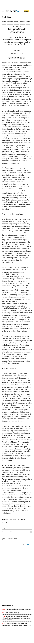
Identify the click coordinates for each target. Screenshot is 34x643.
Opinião (6, 17)
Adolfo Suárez (11, 532)
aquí (28, 544)
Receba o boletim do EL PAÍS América (14, 519)
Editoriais (10, 21)
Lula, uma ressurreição (13, 613)
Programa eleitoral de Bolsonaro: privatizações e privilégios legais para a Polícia (16, 624)
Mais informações (6, 540)
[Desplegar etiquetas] (31, 531)
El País (17, 51)
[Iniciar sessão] (30, 11)
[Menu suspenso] (3, 11)
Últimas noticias (7, 606)
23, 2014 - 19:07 (17, 53)
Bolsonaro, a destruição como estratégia (18, 609)
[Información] (20, 26)
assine (26, 11)
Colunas (16, 21)
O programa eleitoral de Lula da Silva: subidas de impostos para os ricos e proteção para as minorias (16, 618)
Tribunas (22, 21)
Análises (28, 21)
